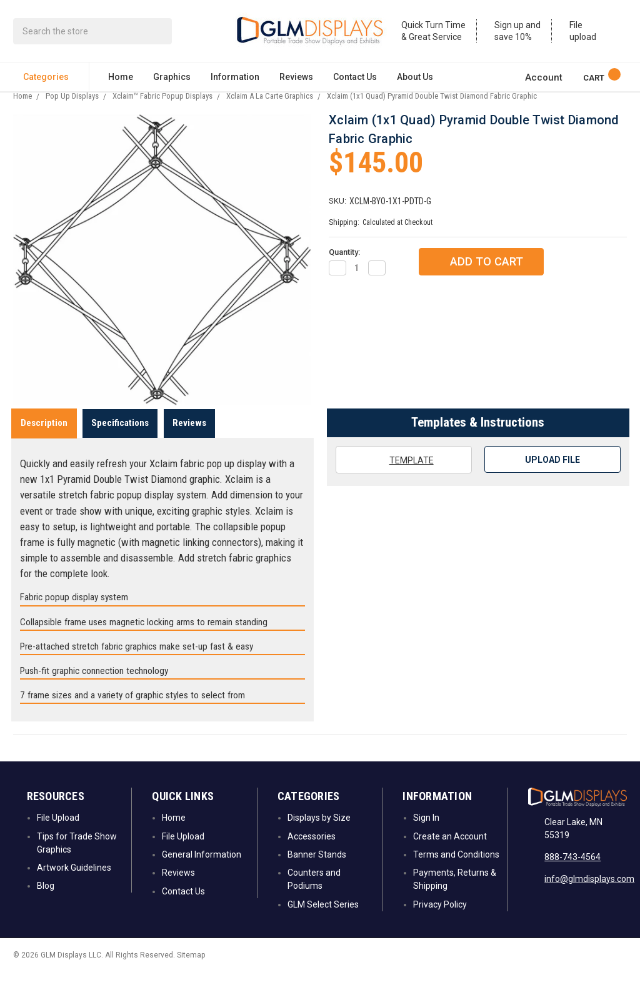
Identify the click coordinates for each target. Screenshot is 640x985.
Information (235, 79)
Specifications (120, 436)
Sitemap (191, 968)
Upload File (552, 472)
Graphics (172, 79)
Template (403, 473)
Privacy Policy (440, 918)
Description (44, 436)
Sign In (426, 831)
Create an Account (450, 849)
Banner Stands (317, 868)
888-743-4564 (572, 870)
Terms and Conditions (456, 868)
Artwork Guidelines (74, 881)
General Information (201, 868)
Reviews (296, 79)
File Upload (58, 831)
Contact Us (355, 79)
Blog (45, 899)
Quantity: (344, 265)
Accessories (312, 849)
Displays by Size (319, 831)
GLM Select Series (323, 918)
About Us (415, 79)
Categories (51, 79)
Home (120, 79)
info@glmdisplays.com (589, 892)
